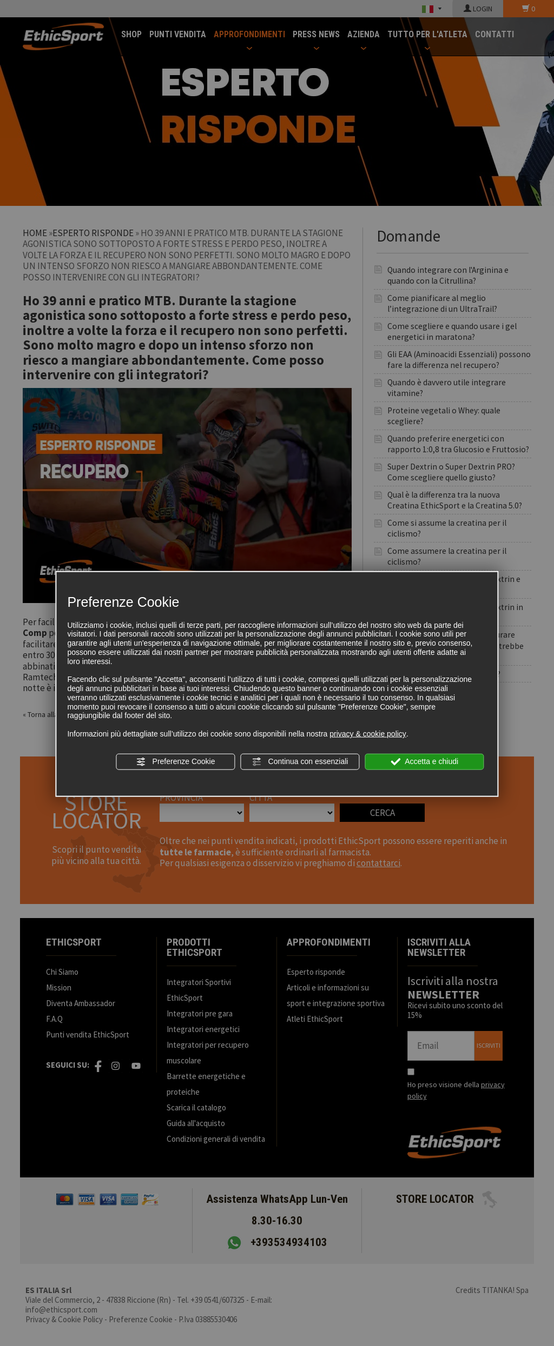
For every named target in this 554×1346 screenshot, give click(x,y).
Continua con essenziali (300, 762)
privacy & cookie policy (367, 733)
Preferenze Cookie (175, 762)
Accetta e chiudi (424, 762)
